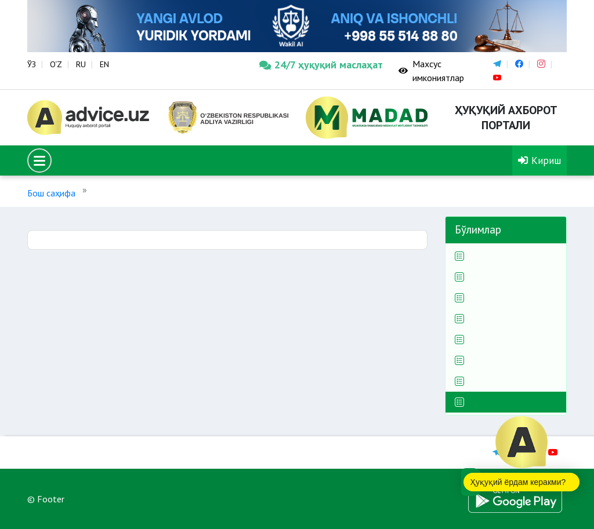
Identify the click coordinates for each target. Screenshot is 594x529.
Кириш (539, 160)
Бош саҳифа (51, 193)
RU (81, 64)
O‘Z (56, 64)
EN (104, 64)
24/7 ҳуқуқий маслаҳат (320, 64)
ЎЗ (31, 64)
